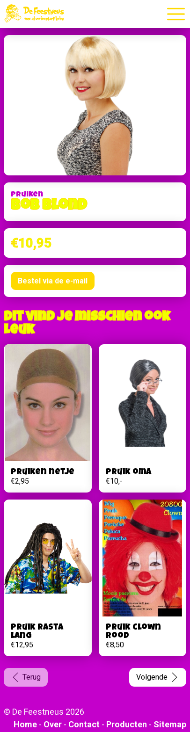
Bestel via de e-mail (53, 280)
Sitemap (169, 724)
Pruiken (27, 195)
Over (53, 724)
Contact (84, 724)
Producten (126, 724)
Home (25, 724)
